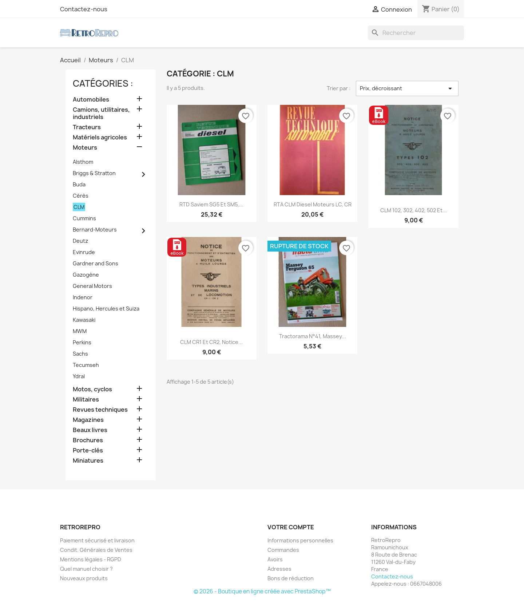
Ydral (79, 376)
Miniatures (88, 460)
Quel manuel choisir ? (86, 568)
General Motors (92, 285)
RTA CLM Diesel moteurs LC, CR (313, 204)
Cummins (84, 218)
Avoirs (275, 559)
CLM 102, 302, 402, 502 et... (413, 210)
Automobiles (91, 99)
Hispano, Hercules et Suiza (106, 308)
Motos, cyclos (92, 389)
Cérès (80, 195)
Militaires (86, 399)
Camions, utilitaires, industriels (101, 113)
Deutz (80, 240)
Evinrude (84, 252)
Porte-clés (88, 450)
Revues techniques (100, 410)
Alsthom (83, 161)
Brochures (88, 440)
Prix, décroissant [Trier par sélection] (407, 88)
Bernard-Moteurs (95, 229)
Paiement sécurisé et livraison (97, 540)
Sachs (80, 353)
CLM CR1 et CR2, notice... (211, 342)
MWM (80, 331)
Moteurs (85, 147)
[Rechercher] (416, 32)
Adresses (279, 568)
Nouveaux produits (84, 578)
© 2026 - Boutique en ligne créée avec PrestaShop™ (262, 591)
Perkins (82, 342)
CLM (79, 206)
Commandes (283, 549)
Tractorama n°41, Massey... (312, 336)
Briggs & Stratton (94, 173)
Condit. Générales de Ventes (96, 549)
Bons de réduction (290, 578)
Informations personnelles (300, 540)
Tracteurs (87, 127)
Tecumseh (86, 364)
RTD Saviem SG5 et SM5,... (211, 204)
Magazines (88, 420)
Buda (79, 184)
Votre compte (290, 527)
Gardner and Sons (95, 263)
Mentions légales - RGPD (90, 559)
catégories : (103, 83)
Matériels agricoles (100, 137)
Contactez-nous (83, 9)
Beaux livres (90, 430)
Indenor (82, 297)
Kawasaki (84, 319)
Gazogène (86, 274)
